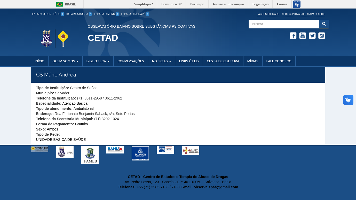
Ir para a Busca (79, 14)
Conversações (130, 61)
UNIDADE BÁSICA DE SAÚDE (61, 139)
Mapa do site (316, 14)
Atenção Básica (74, 103)
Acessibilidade (268, 14)
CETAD (103, 38)
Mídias (252, 61)
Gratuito (81, 124)
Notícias (161, 61)
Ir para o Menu (106, 14)
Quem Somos (65, 61)
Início (39, 61)
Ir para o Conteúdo (48, 14)
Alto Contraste (293, 14)
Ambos (52, 129)
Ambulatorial (84, 108)
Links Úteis (189, 61)
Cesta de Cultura (223, 61)
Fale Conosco (278, 61)
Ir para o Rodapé (135, 14)
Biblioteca (97, 61)
